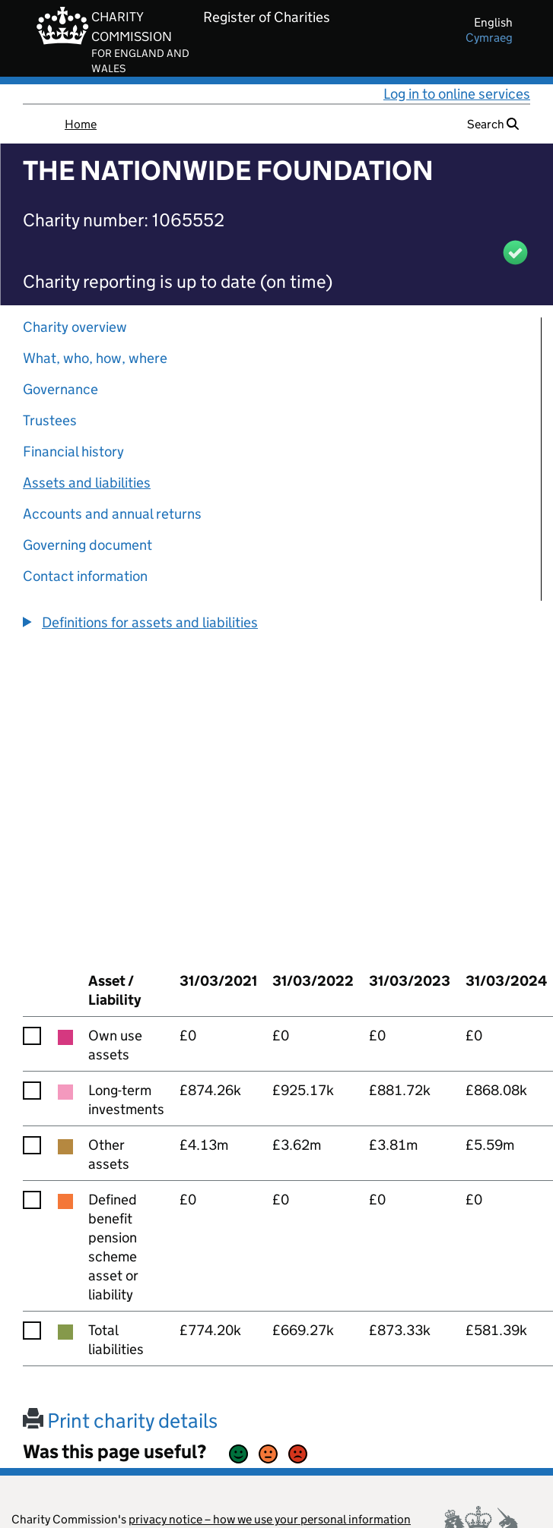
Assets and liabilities (87, 482)
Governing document (87, 545)
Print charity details (120, 1420)
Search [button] (493, 124)
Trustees (50, 420)
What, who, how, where (95, 358)
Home (81, 124)
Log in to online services (456, 94)
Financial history (73, 451)
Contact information (85, 576)
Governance (60, 389)
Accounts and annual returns (112, 513)
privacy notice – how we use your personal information (270, 1519)
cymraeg (489, 37)
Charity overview (75, 327)
